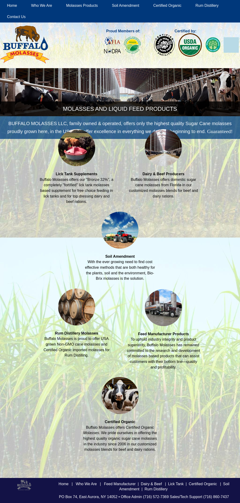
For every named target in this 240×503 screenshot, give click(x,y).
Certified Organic (167, 5)
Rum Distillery (207, 5)
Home (12, 5)
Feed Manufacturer (120, 484)
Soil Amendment (125, 5)
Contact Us (16, 17)
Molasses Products (82, 5)
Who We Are (41, 5)
